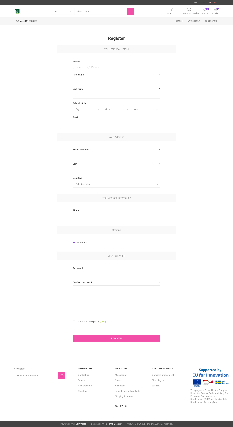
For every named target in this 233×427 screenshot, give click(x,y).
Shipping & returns (124, 396)
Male (79, 67)
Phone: (76, 210)
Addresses (120, 385)
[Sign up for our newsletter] (36, 375)
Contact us (211, 21)
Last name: (78, 89)
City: (75, 164)
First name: (78, 74)
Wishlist (156, 385)
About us (82, 391)
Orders (118, 380)
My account (172, 13)
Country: (77, 178)
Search (179, 21)
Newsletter (82, 242)
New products (85, 385)
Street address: (81, 149)
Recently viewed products (127, 391)
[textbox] (100, 11)
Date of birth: (79, 103)
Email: (76, 117)
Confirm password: (82, 282)
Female (95, 67)
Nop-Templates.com (112, 424)
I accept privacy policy (88, 321)
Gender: (77, 61)
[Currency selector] (199, 2)
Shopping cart (159, 380)
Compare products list (189, 13)
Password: (78, 268)
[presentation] (116, 301)
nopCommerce (79, 424)
